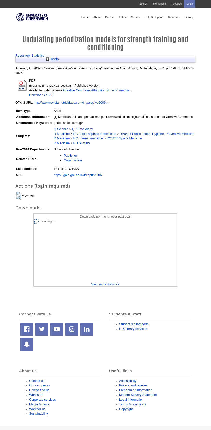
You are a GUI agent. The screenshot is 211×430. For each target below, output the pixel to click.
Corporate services (42, 399)
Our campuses (39, 385)
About (97, 17)
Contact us (36, 381)
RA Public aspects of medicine (95, 134)
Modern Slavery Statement (138, 395)
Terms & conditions (132, 404)
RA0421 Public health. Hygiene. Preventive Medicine (157, 134)
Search (144, 3)
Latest (123, 17)
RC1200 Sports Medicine (124, 138)
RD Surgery (82, 143)
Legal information (131, 399)
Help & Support (154, 17)
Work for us (37, 409)
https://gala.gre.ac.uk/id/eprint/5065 (79, 175)
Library (189, 17)
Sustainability (38, 413)
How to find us (39, 390)
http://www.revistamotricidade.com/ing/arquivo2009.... (71, 102)
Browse (109, 17)
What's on (36, 395)
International (159, 3)
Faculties (177, 3)
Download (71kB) (41, 95)
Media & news (39, 404)
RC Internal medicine (88, 138)
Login (190, 3)
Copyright (126, 409)
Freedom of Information (135, 390)
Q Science (61, 129)
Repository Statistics (30, 55)
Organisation (73, 160)
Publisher (70, 155)
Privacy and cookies (133, 385)
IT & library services (133, 329)
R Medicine (62, 134)
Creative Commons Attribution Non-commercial (96, 90)
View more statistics (106, 284)
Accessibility (127, 381)
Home (85, 17)
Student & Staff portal (134, 324)
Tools (52, 59)
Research (174, 17)
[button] (19, 196)
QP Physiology (82, 129)
